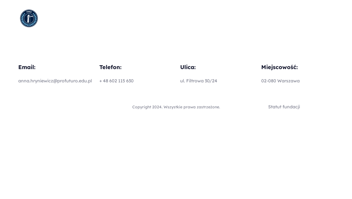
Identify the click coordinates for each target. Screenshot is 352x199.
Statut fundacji (284, 106)
